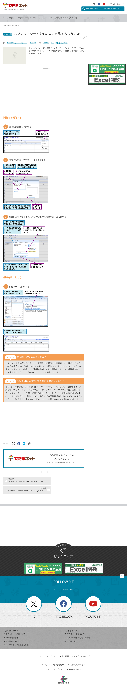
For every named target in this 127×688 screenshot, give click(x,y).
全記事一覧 (70, 632)
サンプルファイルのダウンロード (18, 636)
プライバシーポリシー (47, 647)
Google (11, 18)
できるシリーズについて (14, 625)
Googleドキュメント (59, 43)
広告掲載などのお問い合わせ (77, 628)
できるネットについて (116, 4)
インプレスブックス (55, 660)
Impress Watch (74, 660)
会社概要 (64, 647)
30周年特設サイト (12, 628)
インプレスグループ (80, 647)
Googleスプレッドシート (27, 18)
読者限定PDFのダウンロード (16, 632)
